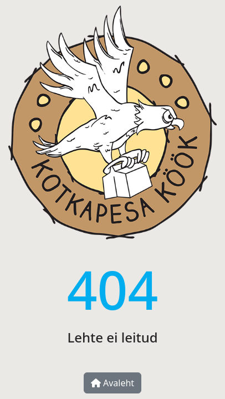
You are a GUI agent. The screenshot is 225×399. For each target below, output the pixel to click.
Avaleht (112, 383)
